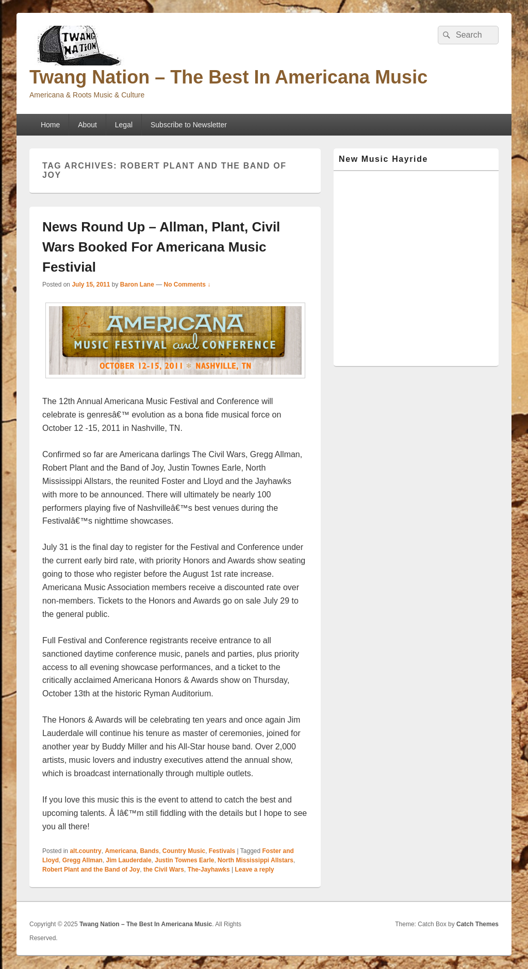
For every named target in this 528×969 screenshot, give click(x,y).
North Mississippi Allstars (255, 860)
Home (50, 125)
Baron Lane (137, 284)
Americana (120, 851)
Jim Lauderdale (129, 860)
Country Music (183, 851)
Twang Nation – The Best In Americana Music (228, 77)
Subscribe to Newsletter (189, 125)
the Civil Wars (163, 869)
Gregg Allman (82, 860)
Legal (124, 125)
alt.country (85, 851)
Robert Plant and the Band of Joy (91, 869)
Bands (149, 851)
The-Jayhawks (209, 869)
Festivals (222, 851)
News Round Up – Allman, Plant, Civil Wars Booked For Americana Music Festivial (161, 247)
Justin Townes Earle (184, 860)
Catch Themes (477, 924)
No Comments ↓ (187, 284)
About (87, 125)
